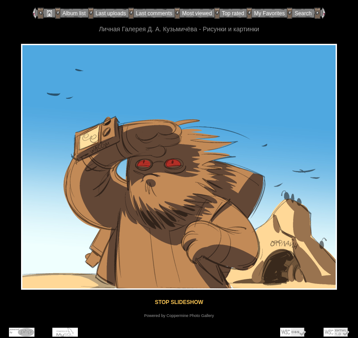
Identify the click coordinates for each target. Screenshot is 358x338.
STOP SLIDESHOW (179, 302)
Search (302, 13)
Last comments (154, 13)
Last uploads (111, 13)
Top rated (233, 13)
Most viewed (197, 13)
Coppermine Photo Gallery (190, 315)
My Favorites (269, 13)
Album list (74, 13)
